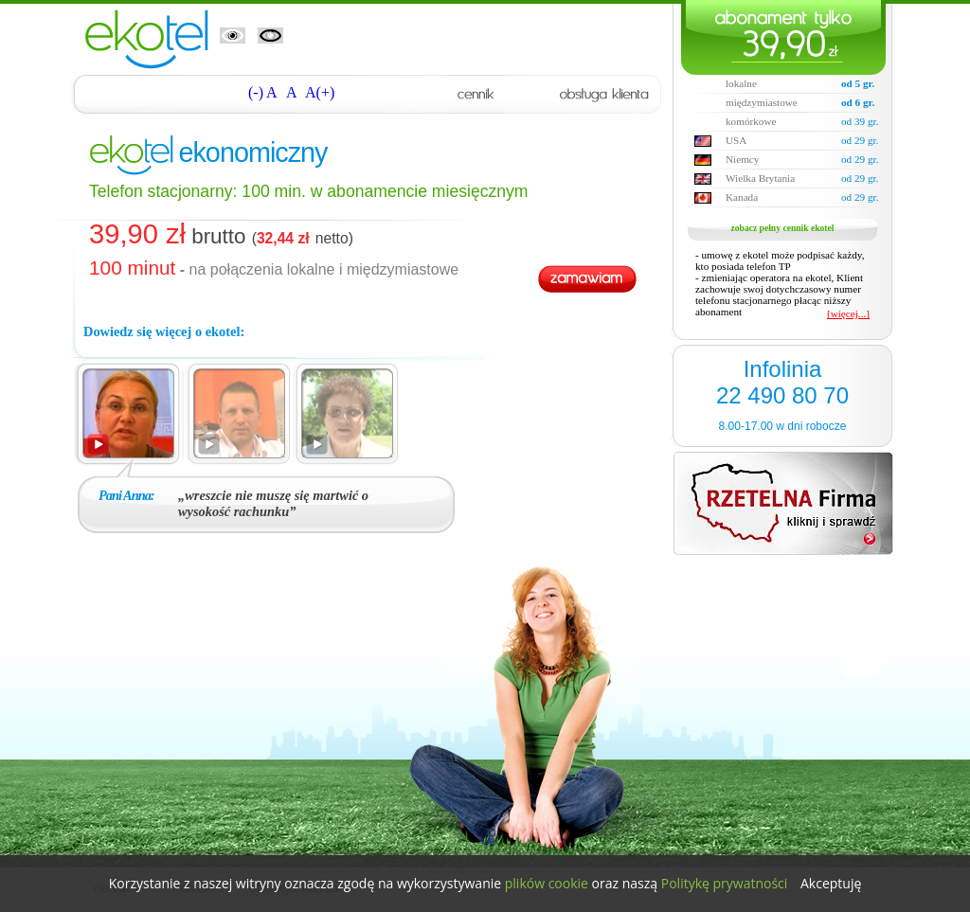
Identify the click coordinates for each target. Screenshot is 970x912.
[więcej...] (848, 313)
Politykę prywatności (724, 883)
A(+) (319, 92)
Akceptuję (830, 883)
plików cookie (546, 883)
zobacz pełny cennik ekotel (783, 228)
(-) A (263, 92)
